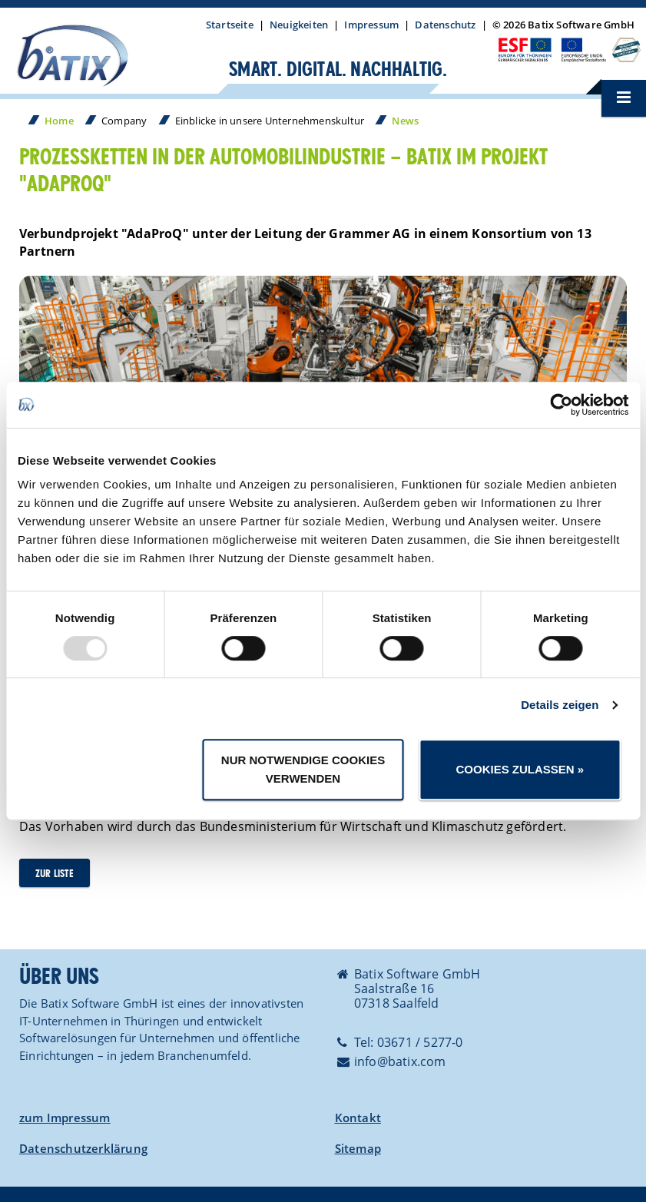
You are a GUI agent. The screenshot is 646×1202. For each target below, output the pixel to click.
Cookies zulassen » (520, 769)
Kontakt (358, 1117)
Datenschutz (445, 24)
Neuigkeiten (299, 24)
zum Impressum (65, 1117)
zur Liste (54, 874)
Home (59, 120)
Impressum (371, 24)
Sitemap (358, 1148)
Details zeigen (559, 704)
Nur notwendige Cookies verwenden (303, 769)
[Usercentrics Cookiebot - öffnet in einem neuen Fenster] (561, 404)
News (405, 120)
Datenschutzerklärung (83, 1148)
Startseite (229, 24)
